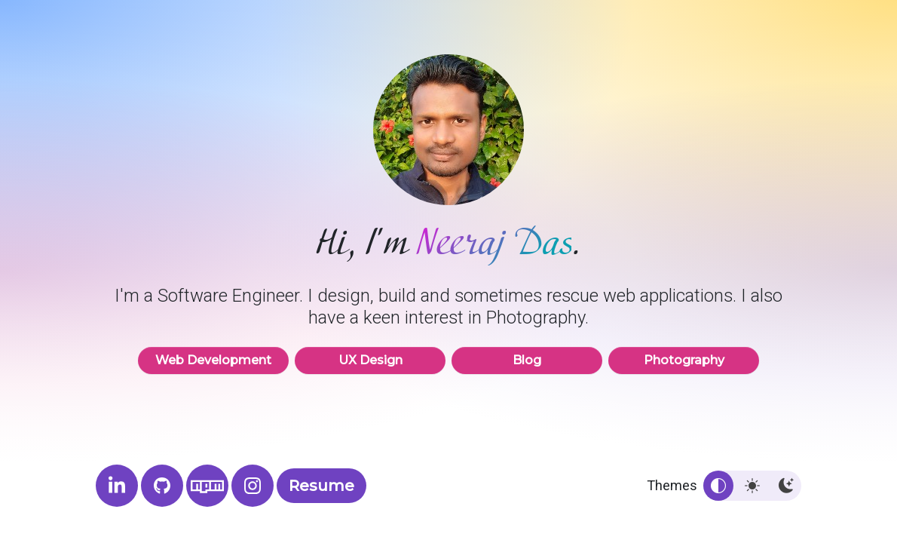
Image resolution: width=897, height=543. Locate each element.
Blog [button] (527, 360)
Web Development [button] (213, 360)
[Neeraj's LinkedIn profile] (117, 486)
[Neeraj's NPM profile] (207, 486)
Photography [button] (683, 360)
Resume (321, 485)
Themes (672, 485)
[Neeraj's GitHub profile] (162, 486)
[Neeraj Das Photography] (252, 486)
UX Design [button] (370, 360)
